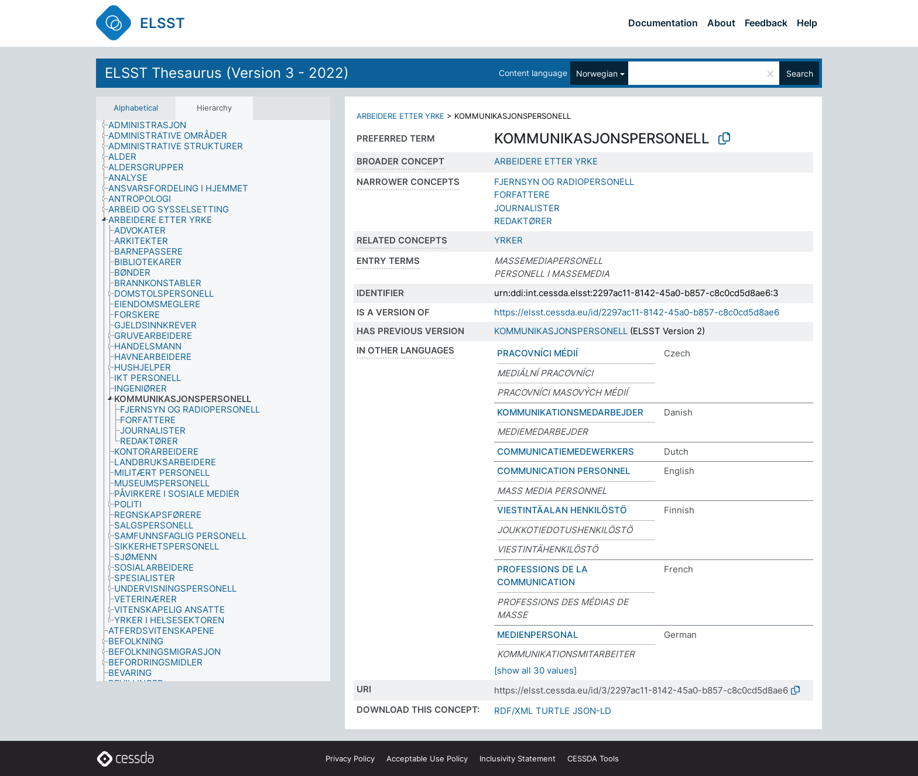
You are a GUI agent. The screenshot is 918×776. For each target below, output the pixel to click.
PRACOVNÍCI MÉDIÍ (537, 353)
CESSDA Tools (593, 758)
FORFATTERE (522, 194)
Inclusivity (517, 758)
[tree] (213, 401)
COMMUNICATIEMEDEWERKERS (565, 451)
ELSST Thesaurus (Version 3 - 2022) (227, 72)
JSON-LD (592, 710)
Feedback (766, 23)
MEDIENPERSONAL (537, 634)
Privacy (350, 758)
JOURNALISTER (527, 208)
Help (807, 23)
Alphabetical (136, 107)
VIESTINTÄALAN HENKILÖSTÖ (562, 510)
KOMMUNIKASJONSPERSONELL (561, 331)
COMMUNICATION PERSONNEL (563, 470)
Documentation (663, 23)
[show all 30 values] (535, 670)
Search (799, 73)
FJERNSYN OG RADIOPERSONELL (564, 181)
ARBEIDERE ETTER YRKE (400, 116)
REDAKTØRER (523, 220)
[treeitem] (152, 125)
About (721, 23)
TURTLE (553, 710)
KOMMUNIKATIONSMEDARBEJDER (570, 412)
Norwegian (597, 73)
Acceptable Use (427, 758)
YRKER (508, 240)
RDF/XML (513, 710)
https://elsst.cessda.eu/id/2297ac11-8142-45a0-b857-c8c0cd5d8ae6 (636, 312)
